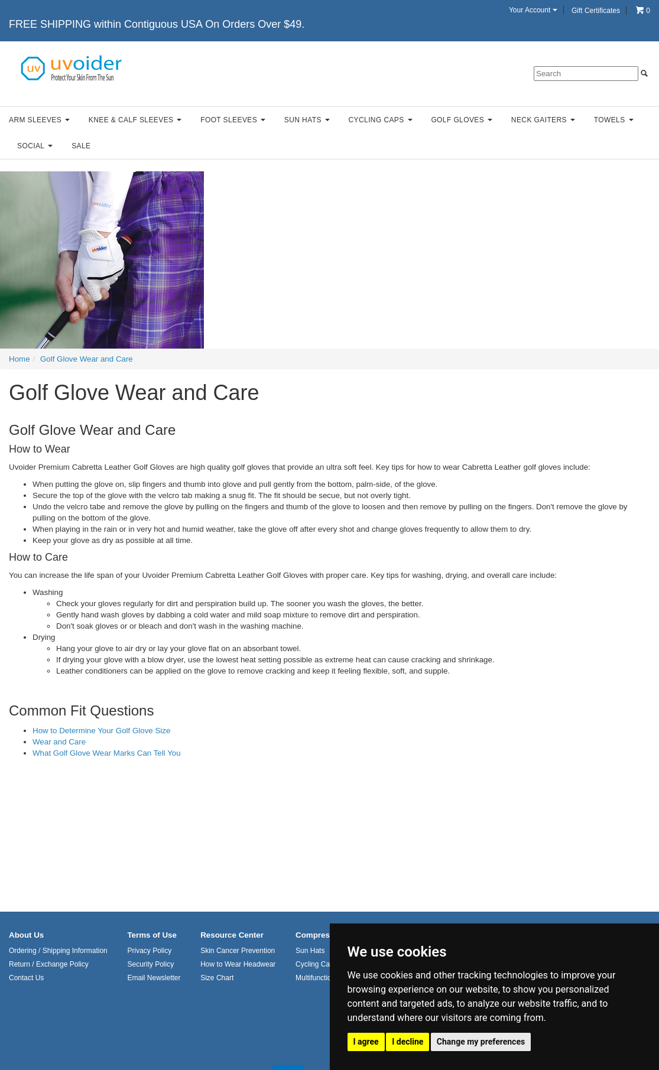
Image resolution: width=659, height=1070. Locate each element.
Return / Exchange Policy (49, 964)
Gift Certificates (596, 10)
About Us (26, 935)
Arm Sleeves (39, 120)
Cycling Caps (381, 120)
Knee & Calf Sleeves (135, 120)
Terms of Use (151, 935)
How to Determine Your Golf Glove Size (101, 730)
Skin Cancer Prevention (237, 951)
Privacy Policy (149, 951)
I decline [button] (407, 1041)
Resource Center (232, 935)
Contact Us (26, 978)
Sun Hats (307, 120)
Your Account (533, 10)
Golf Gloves (461, 120)
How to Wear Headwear (237, 964)
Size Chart (216, 978)
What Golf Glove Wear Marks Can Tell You (107, 753)
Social (35, 146)
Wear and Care (59, 741)
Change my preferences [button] (481, 1041)
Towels (614, 120)
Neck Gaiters (543, 120)
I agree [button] (366, 1041)
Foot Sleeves (232, 120)
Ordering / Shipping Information (58, 951)
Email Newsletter (153, 978)
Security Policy (150, 964)
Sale (81, 146)
